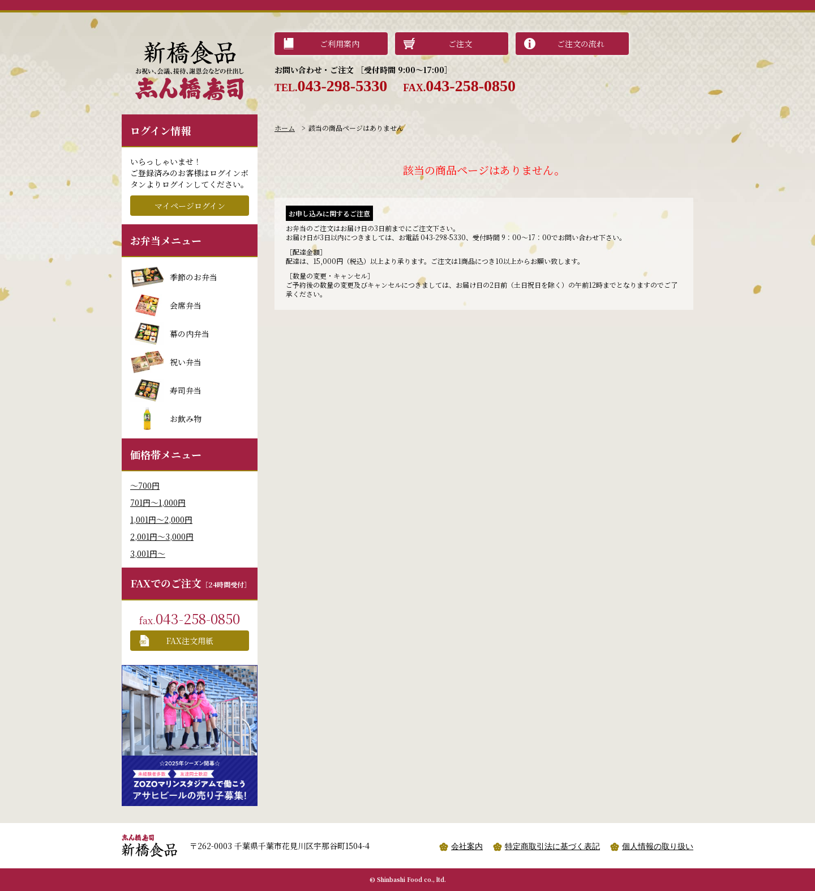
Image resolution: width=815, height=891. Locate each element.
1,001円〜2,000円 (161, 519)
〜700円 (145, 485)
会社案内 (467, 846)
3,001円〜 (147, 553)
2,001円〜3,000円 (162, 536)
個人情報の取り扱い (657, 846)
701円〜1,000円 (158, 502)
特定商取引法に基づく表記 (552, 846)
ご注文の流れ (580, 43)
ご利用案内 (339, 43)
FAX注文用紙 (189, 640)
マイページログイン (190, 205)
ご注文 (460, 43)
